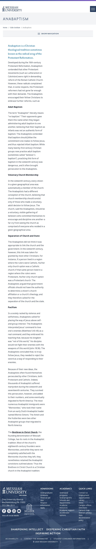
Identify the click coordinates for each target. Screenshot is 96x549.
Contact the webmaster (36, 539)
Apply (42, 508)
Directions (83, 508)
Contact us (83, 493)
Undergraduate (46, 493)
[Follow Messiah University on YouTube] (19, 511)
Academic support (67, 510)
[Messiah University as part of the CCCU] (29, 509)
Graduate (44, 495)
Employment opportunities (84, 496)
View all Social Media (10, 515)
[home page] (49, 9)
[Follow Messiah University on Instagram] (14, 511)
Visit (42, 500)
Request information (45, 504)
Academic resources (64, 506)
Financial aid (45, 498)
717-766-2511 (8, 505)
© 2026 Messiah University (45, 542)
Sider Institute (15, 27)
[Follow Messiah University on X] (9, 511)
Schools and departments (65, 501)
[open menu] (93, 9)
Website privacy (85, 513)
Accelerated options (64, 514)
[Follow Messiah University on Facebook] (4, 511)
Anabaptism (27, 27)
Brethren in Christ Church (25, 432)
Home (5, 27)
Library (81, 500)
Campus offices (85, 505)
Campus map (84, 510)
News (81, 503)
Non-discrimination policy (84, 518)
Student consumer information (69, 539)
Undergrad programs (64, 494)
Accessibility (12, 539)
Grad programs (66, 498)
